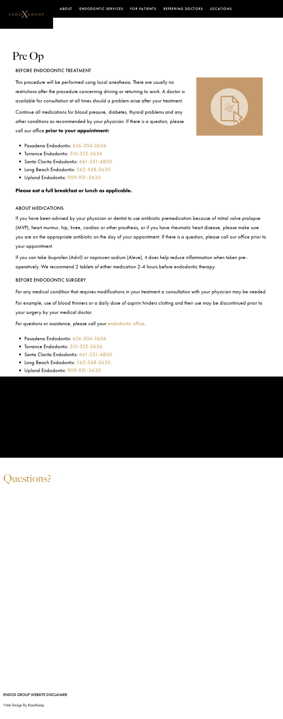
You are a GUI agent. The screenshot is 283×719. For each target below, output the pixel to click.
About (66, 8)
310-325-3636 (86, 153)
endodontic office (126, 323)
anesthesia (119, 82)
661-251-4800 (95, 161)
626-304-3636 (89, 145)
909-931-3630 (84, 177)
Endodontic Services (101, 8)
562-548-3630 (93, 169)
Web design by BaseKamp (23, 704)
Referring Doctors (183, 8)
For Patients (143, 8)
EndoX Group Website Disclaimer (35, 694)
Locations (221, 8)
